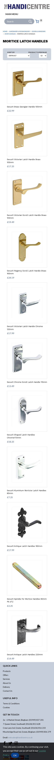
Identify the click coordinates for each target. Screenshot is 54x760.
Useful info (10, 698)
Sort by (11, 52)
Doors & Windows (38, 31)
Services (6, 679)
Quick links (10, 665)
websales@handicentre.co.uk (20, 737)
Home (5, 31)
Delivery (6, 687)
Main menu (11, 14)
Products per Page (37, 52)
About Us (7, 683)
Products (7, 671)
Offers (5, 675)
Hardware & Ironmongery (19, 31)
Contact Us (7, 691)
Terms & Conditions (11, 703)
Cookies (6, 707)
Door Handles (10, 34)
